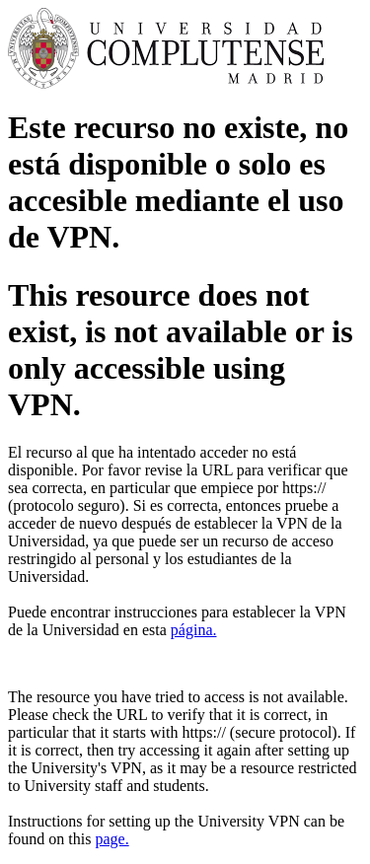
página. (194, 629)
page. (111, 838)
